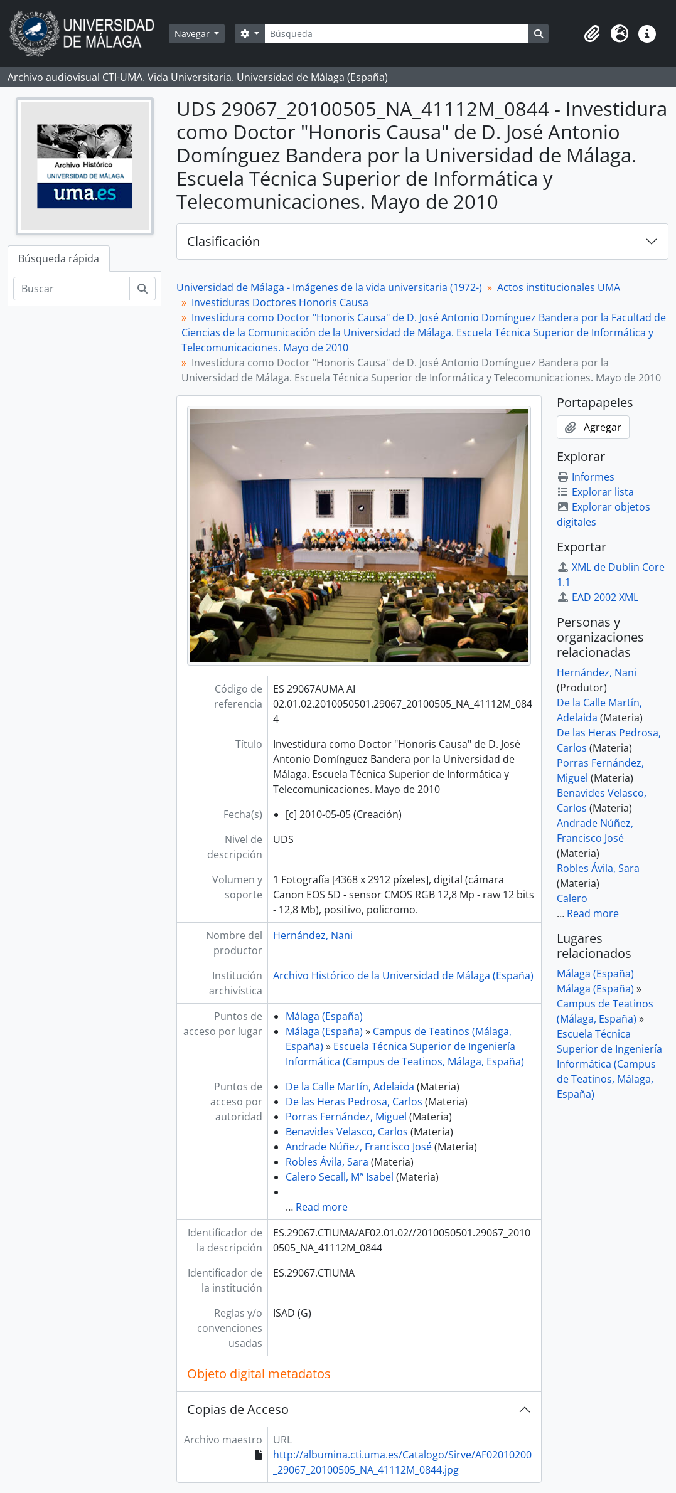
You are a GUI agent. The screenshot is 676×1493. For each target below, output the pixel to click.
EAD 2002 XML (597, 597)
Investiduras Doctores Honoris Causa (279, 302)
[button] (592, 34)
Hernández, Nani (313, 935)
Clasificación (223, 241)
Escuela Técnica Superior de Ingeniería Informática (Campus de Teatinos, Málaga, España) (609, 1064)
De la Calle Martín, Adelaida (350, 1086)
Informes (585, 477)
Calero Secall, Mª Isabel (340, 1177)
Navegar (193, 34)
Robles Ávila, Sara (327, 1162)
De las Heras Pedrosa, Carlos (354, 1101)
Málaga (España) (324, 1016)
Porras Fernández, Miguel (346, 1117)
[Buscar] (71, 288)
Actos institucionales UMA (558, 287)
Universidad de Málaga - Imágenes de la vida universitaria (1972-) (329, 287)
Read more (322, 1207)
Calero (572, 898)
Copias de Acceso (238, 1409)
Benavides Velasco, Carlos (347, 1132)
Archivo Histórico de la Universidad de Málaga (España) (403, 975)
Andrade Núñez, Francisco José (359, 1147)
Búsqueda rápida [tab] (58, 258)
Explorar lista (595, 492)
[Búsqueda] (396, 33)
